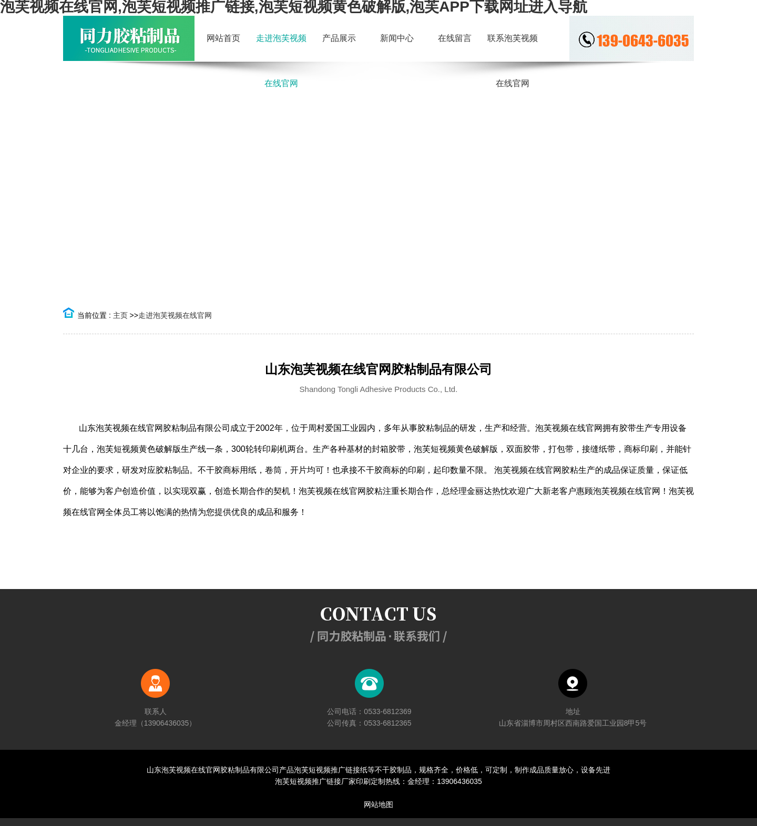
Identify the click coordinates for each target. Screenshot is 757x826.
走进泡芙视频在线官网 (175, 315)
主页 (120, 315)
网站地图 (378, 804)
